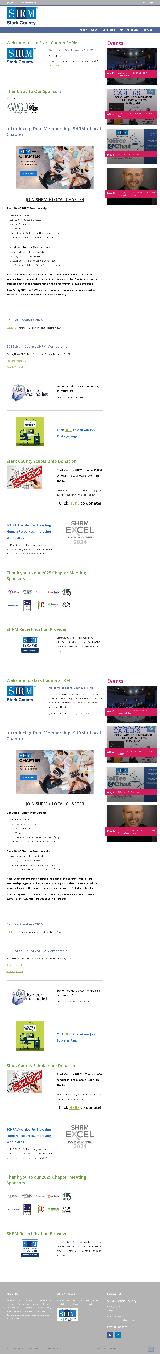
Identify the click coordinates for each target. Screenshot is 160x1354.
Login (151, 3)
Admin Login (111, 1348)
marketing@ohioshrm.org (123, 1320)
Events (96, 30)
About (84, 30)
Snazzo (102, 1348)
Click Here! (53, 65)
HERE (64, 397)
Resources (133, 30)
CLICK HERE (13, 327)
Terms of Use (57, 1348)
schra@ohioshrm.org (28, 3)
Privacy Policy (46, 1348)
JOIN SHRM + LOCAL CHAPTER (55, 199)
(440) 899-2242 (12, 3)
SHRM (121, 30)
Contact (147, 30)
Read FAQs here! (15, 367)
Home (144, 3)
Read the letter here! (16, 360)
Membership (109, 30)
